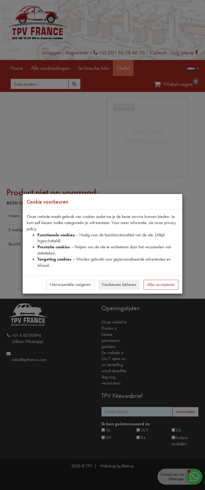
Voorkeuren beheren (119, 284)
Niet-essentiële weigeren (70, 284)
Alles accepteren (161, 284)
